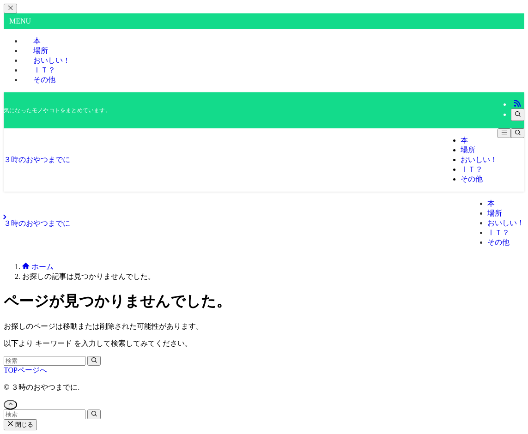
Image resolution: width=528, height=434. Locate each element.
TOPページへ (25, 370)
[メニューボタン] (504, 133)
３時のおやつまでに (37, 159)
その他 (44, 80)
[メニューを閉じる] (10, 8)
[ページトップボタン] (10, 405)
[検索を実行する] (94, 361)
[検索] (517, 114)
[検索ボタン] (517, 133)
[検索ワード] (44, 361)
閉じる (20, 424)
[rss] (517, 104)
